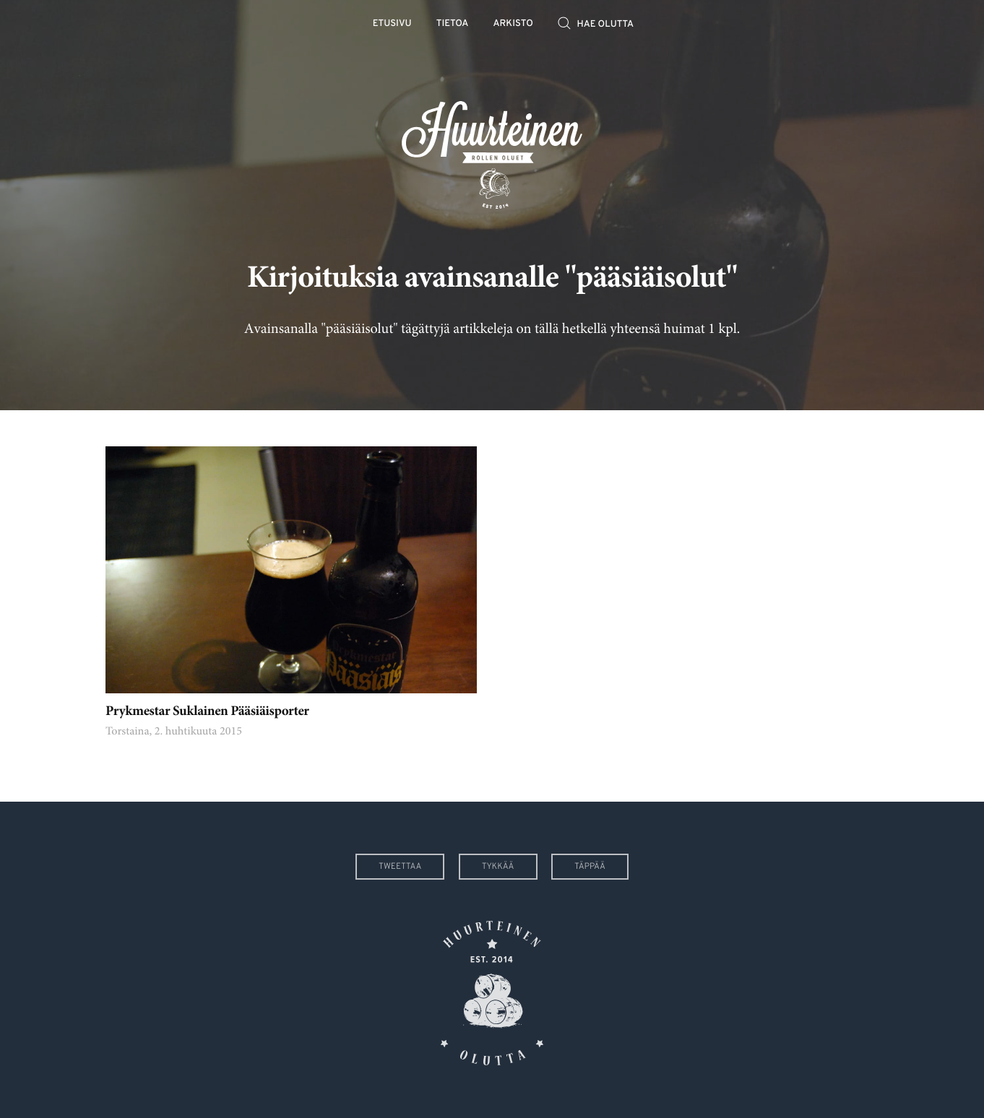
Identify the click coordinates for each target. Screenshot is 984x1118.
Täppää (589, 866)
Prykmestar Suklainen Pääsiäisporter (207, 712)
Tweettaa (400, 866)
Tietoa (452, 24)
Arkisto (513, 24)
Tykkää (498, 866)
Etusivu (392, 24)
